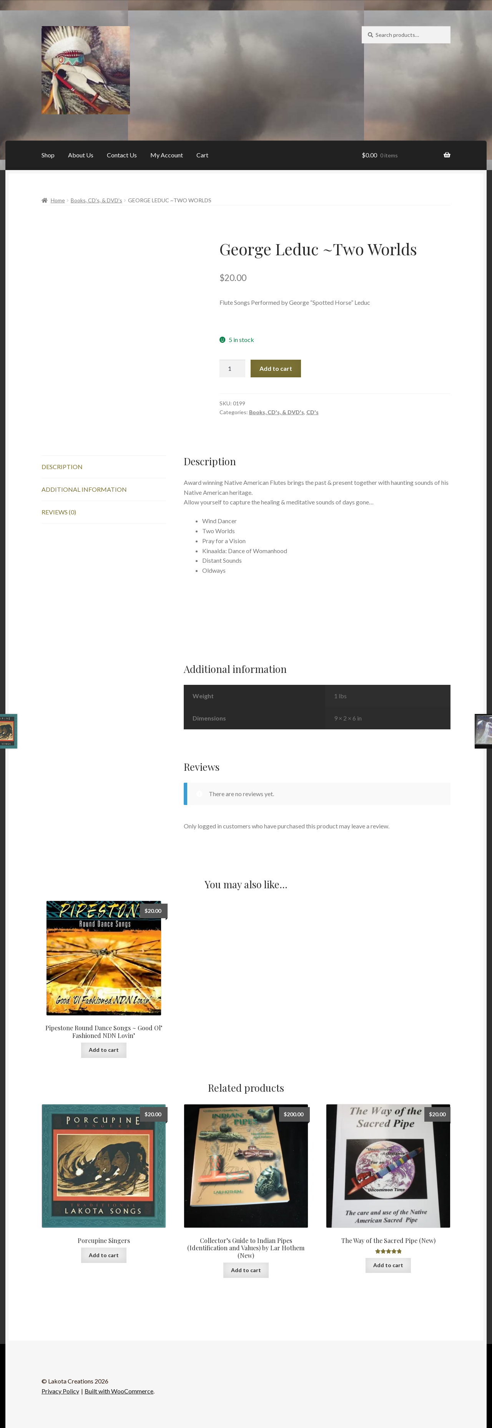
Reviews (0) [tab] (59, 512)
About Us (80, 155)
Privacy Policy (60, 1391)
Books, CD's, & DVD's (96, 200)
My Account (166, 155)
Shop (48, 155)
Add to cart (275, 368)
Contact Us (122, 155)
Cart (202, 155)
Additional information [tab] (84, 489)
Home (58, 200)
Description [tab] (62, 466)
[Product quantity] (232, 368)
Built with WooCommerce (119, 1391)
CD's (312, 412)
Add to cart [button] (104, 1049)
